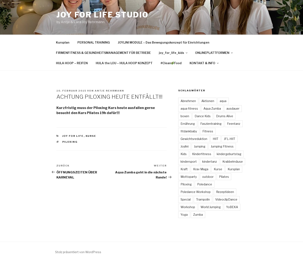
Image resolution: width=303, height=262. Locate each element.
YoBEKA (232, 207)
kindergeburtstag (229, 154)
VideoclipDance (226, 199)
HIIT (215, 139)
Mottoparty (189, 176)
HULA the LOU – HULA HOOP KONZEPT (124, 63)
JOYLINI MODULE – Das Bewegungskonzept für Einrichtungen (163, 42)
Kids (184, 154)
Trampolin (203, 199)
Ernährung (188, 123)
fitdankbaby (189, 131)
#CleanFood (171, 63)
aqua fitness (189, 108)
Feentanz (233, 123)
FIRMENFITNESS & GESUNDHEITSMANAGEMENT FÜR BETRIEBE (103, 53)
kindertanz (209, 161)
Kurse (91, 135)
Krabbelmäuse (232, 161)
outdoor (208, 176)
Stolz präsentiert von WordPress (78, 252)
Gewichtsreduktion (194, 139)
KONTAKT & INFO (204, 63)
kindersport (189, 161)
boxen (185, 116)
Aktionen (207, 101)
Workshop (188, 207)
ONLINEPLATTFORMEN (214, 53)
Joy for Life (73, 135)
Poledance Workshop (196, 192)
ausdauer (232, 108)
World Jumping (211, 207)
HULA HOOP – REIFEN (72, 63)
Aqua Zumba (212, 108)
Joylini (185, 146)
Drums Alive (224, 116)
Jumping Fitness (222, 146)
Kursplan (62, 42)
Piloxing (70, 141)
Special (186, 199)
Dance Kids (203, 116)
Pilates (224, 176)
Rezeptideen (225, 192)
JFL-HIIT (229, 139)
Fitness (207, 131)
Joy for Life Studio (102, 14)
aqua (223, 101)
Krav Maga (200, 169)
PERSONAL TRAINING (93, 42)
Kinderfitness (201, 154)
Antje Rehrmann (109, 90)
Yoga (184, 214)
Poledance (204, 184)
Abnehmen (188, 101)
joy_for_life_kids (173, 53)
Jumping (199, 146)
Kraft (184, 169)
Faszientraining (211, 123)
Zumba (198, 214)
